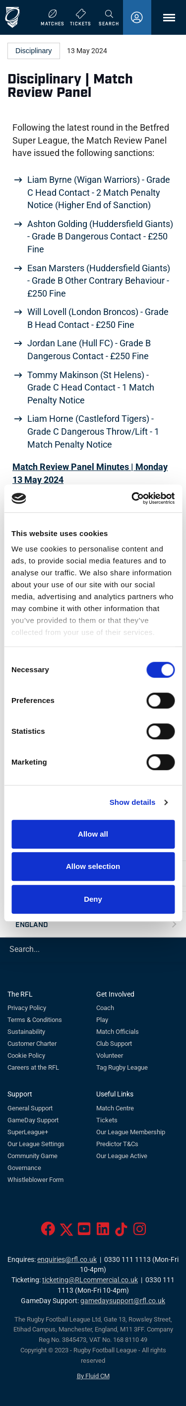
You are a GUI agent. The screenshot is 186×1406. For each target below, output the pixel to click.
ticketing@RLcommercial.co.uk (90, 1280)
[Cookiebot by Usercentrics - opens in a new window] (132, 498)
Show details (133, 802)
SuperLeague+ (27, 1132)
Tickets (107, 1120)
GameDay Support (33, 1120)
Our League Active (121, 1156)
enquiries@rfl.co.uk (67, 1259)
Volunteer (109, 1055)
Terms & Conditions (34, 1019)
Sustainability (26, 1031)
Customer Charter (32, 1043)
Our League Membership (130, 1132)
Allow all (93, 834)
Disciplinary (33, 51)
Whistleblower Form (35, 1179)
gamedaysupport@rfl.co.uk (122, 1301)
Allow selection (93, 866)
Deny (93, 899)
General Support (30, 1108)
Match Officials (117, 1031)
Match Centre (115, 1108)
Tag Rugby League (122, 1067)
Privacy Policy (26, 1008)
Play (102, 1019)
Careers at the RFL (33, 1067)
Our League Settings (35, 1144)
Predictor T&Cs (117, 1144)
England (31, 924)
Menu (164, 21)
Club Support (114, 1043)
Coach (105, 1008)
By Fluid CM (93, 1376)
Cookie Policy (26, 1055)
